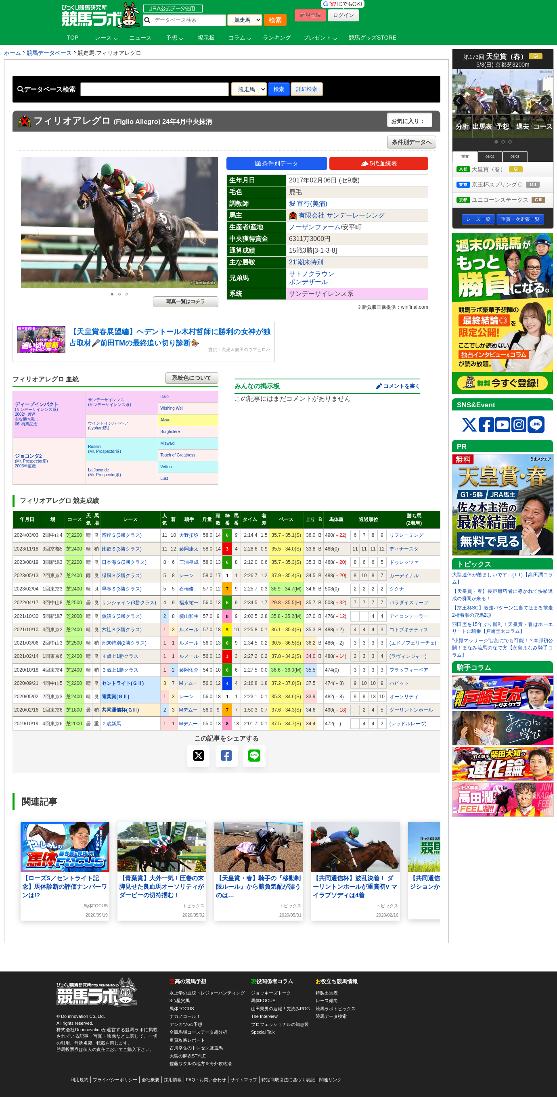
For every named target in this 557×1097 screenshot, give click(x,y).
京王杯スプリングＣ (504, 185)
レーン (186, 575)
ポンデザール (308, 281)
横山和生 (189, 616)
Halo (164, 396)
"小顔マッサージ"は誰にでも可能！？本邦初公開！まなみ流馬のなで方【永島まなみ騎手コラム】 (502, 648)
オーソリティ (404, 696)
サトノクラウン (311, 273)
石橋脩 (186, 589)
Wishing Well (172, 408)
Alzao (165, 420)
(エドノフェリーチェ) (412, 643)
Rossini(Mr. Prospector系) (104, 449)
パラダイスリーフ (408, 602)
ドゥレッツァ (404, 562)
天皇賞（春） (497, 170)
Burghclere (170, 431)
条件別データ (276, 163)
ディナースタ (404, 549)
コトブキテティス (408, 629)
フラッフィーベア (408, 670)
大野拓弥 (189, 535)
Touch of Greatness (177, 455)
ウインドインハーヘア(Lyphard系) (108, 425)
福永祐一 (189, 602)
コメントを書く (401, 386)
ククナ (396, 589)
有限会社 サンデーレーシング (341, 215)
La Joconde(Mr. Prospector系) (104, 472)
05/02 (490, 157)
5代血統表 (378, 163)
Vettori (166, 467)
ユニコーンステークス (504, 200)
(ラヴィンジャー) (408, 656)
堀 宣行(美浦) (308, 203)
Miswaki (167, 443)
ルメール (189, 629)
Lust (164, 478)
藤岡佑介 (189, 670)
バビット (399, 683)
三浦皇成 (189, 562)
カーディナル (404, 575)
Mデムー (188, 683)
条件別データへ (411, 142)
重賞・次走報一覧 (520, 219)
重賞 (465, 157)
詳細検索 (306, 89)
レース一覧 (478, 219)
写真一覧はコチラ (185, 301)
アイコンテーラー (408, 616)
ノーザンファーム (315, 227)
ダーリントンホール (411, 710)
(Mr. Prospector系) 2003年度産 (31, 461)
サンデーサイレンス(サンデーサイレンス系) (109, 402)
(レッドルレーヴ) (408, 723)
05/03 (515, 157)
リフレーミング (406, 535)
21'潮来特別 (306, 262)
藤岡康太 (189, 549)
